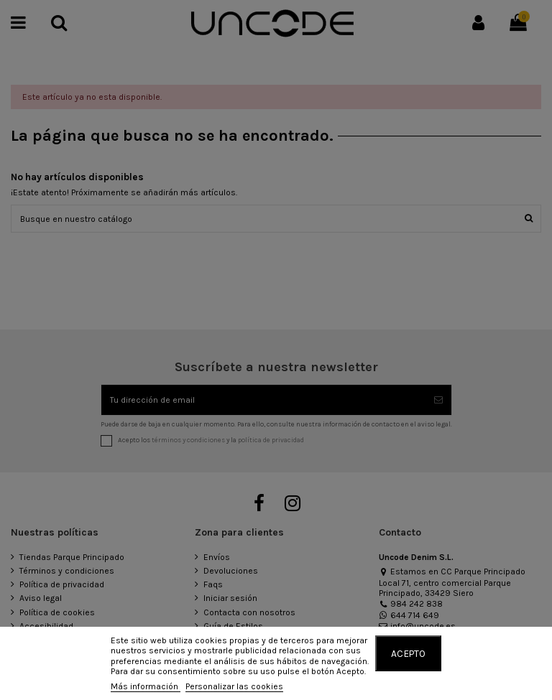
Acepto (408, 653)
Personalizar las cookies (234, 686)
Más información (145, 686)
